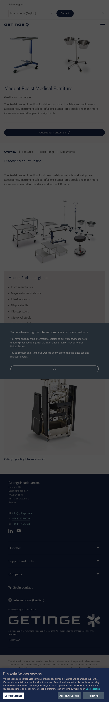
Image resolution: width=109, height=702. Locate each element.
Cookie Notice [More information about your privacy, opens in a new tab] (93, 690)
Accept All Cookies (69, 697)
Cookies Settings (13, 697)
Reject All (93, 697)
